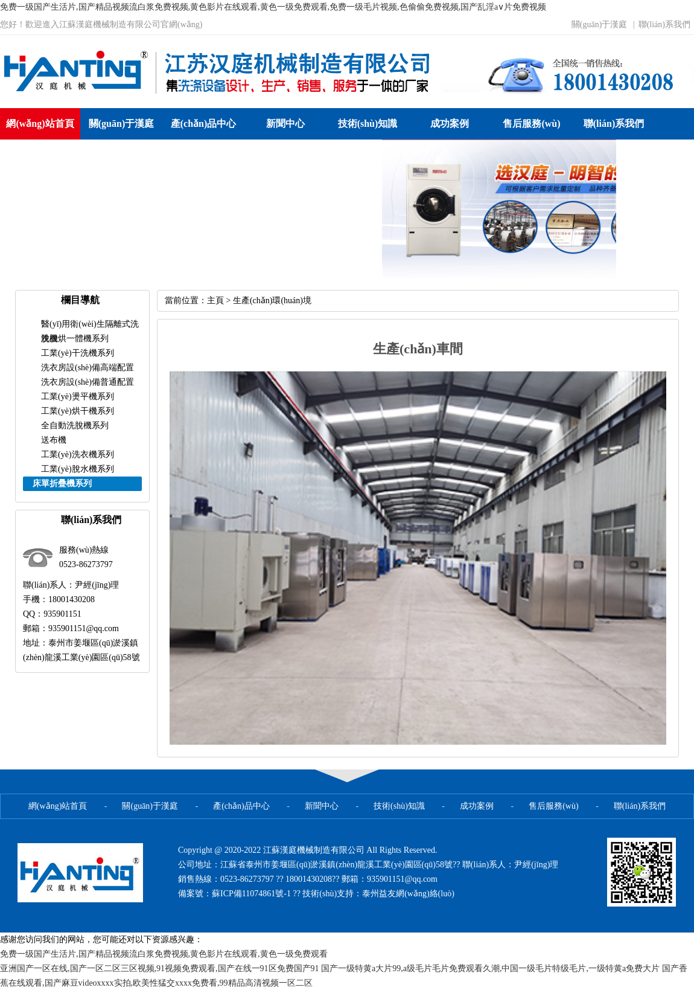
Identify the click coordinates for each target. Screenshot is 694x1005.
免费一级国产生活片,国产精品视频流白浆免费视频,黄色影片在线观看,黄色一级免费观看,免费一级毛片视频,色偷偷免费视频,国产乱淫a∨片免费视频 (273, 6)
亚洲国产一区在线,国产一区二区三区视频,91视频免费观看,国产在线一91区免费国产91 (159, 968)
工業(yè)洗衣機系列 (77, 454)
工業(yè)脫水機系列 (77, 469)
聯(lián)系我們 (664, 24)
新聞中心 (285, 123)
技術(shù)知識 (368, 123)
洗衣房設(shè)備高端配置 (87, 367)
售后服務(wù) (531, 123)
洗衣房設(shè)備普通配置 (87, 382)
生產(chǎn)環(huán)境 (272, 300)
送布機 (53, 440)
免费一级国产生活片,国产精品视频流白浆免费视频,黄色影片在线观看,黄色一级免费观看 (164, 953)
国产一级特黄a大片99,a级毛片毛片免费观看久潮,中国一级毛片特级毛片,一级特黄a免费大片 (490, 968)
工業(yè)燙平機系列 (77, 396)
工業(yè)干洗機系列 (77, 353)
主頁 (215, 300)
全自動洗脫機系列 (75, 425)
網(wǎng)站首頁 (40, 123)
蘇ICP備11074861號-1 (252, 893)
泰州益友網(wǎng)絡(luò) (408, 893)
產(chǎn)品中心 (204, 123)
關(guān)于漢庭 (599, 24)
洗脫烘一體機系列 (75, 338)
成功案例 (449, 123)
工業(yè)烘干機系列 (77, 411)
